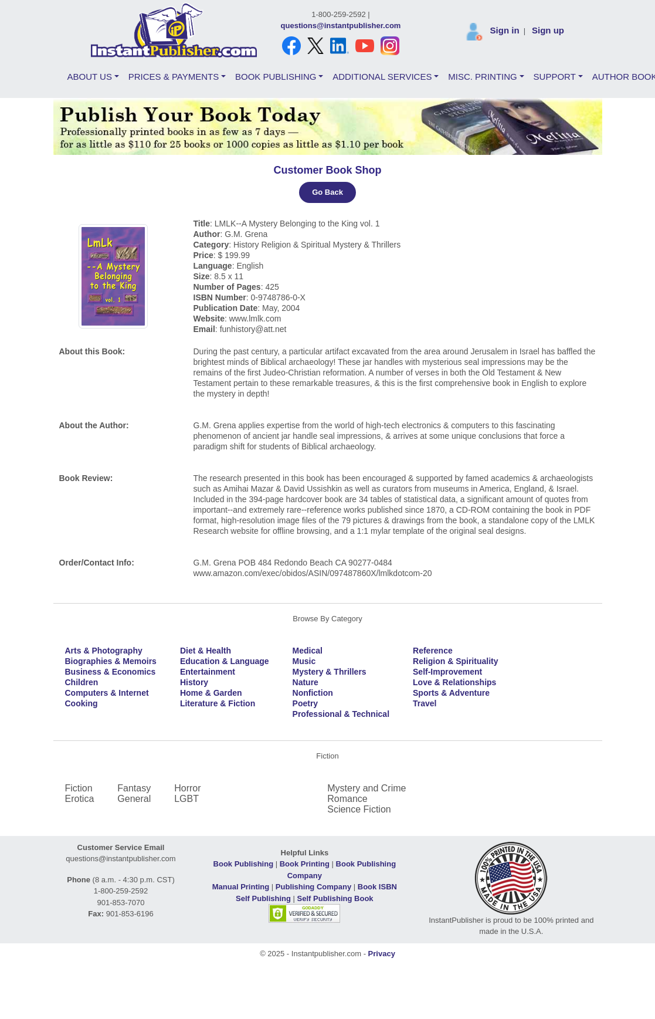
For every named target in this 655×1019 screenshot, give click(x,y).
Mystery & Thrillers (329, 671)
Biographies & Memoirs (111, 661)
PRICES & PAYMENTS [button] (173, 77)
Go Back (327, 192)
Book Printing (305, 863)
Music (304, 661)
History (194, 682)
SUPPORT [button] (555, 77)
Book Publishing (243, 863)
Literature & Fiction (217, 703)
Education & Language (224, 661)
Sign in (505, 30)
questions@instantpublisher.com (341, 25)
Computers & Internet (107, 693)
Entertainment (207, 671)
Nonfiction (313, 693)
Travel (424, 703)
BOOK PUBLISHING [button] (275, 77)
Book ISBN (377, 886)
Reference (433, 650)
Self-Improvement (447, 671)
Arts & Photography (103, 650)
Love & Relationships (454, 682)
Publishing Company (313, 886)
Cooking (81, 703)
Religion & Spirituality (455, 661)
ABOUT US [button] (89, 77)
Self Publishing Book (335, 898)
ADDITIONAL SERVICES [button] (382, 77)
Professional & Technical (341, 714)
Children (82, 682)
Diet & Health (205, 650)
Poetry (305, 703)
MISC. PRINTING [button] (482, 77)
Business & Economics (110, 671)
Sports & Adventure (451, 693)
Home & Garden (211, 693)
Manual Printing (241, 886)
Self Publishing (263, 898)
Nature (305, 682)
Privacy (381, 953)
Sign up (548, 30)
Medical (308, 650)
